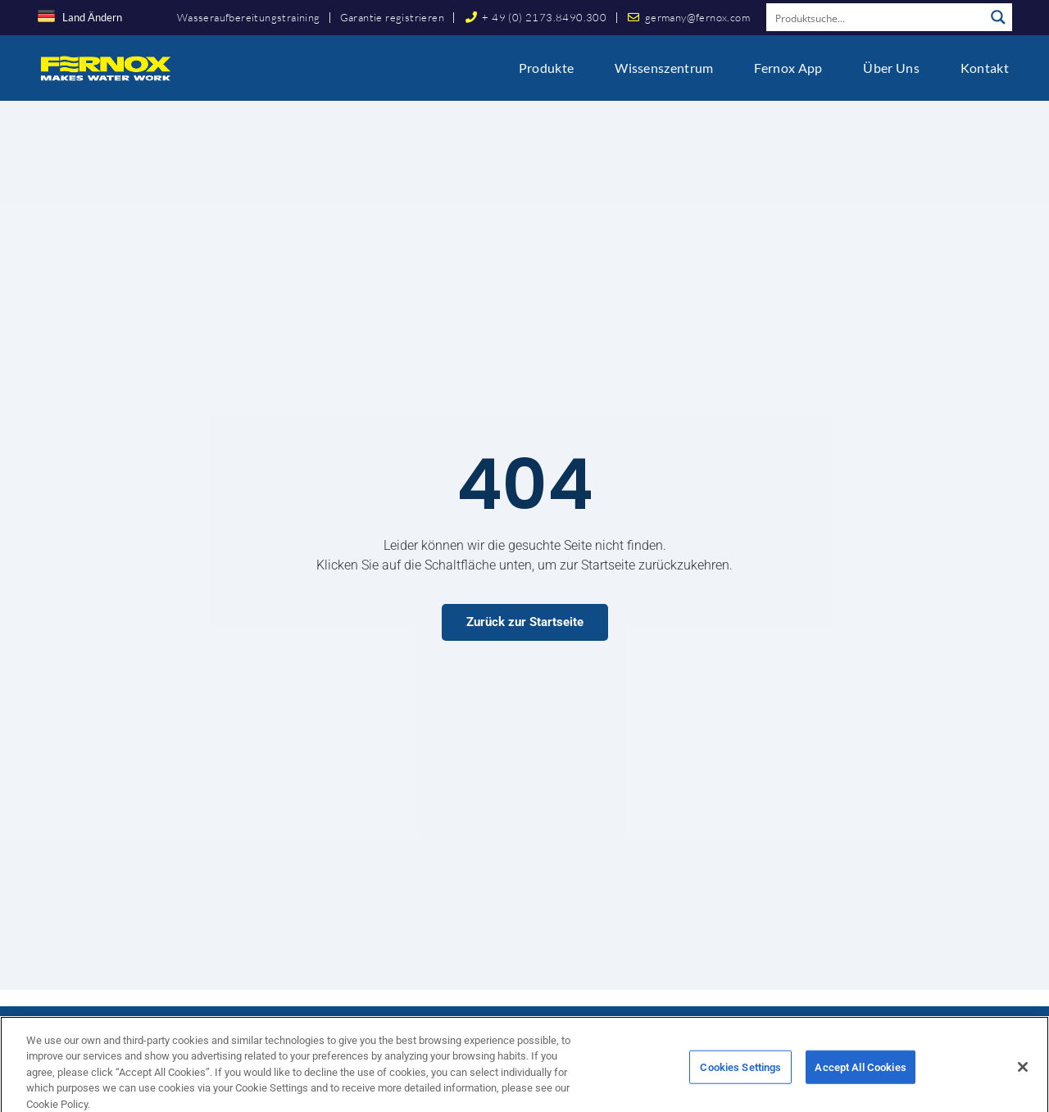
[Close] (1023, 1081)
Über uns (891, 67)
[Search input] (876, 17)
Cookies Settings (740, 1081)
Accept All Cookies (860, 1081)
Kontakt (984, 67)
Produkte (546, 67)
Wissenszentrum (664, 67)
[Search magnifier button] (998, 17)
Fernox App (788, 67)
